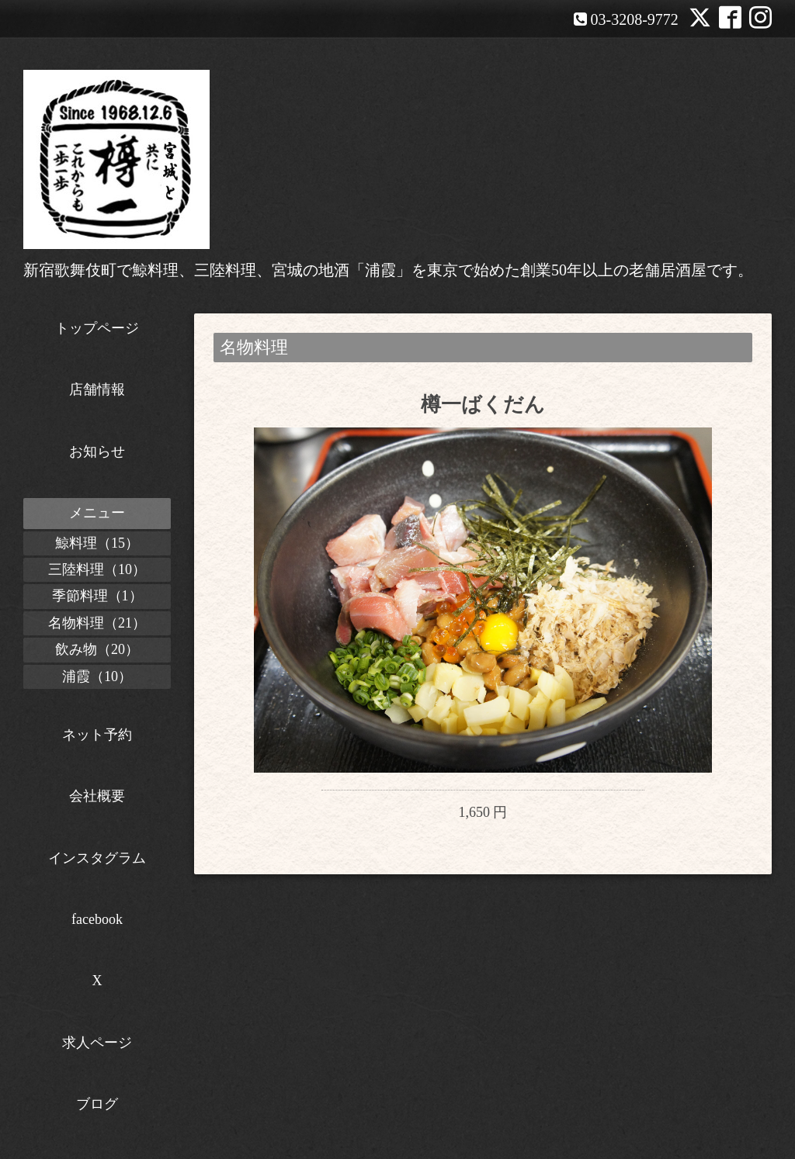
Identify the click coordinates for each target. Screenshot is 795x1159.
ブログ (97, 1104)
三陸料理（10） (97, 569)
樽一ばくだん (483, 404)
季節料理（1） (97, 596)
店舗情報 (97, 389)
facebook (97, 919)
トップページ (97, 328)
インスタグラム (97, 858)
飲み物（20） (97, 649)
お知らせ (97, 451)
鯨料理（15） (97, 543)
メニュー (97, 513)
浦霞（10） (97, 676)
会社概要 (97, 796)
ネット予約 (97, 734)
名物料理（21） (97, 623)
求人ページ (97, 1042)
